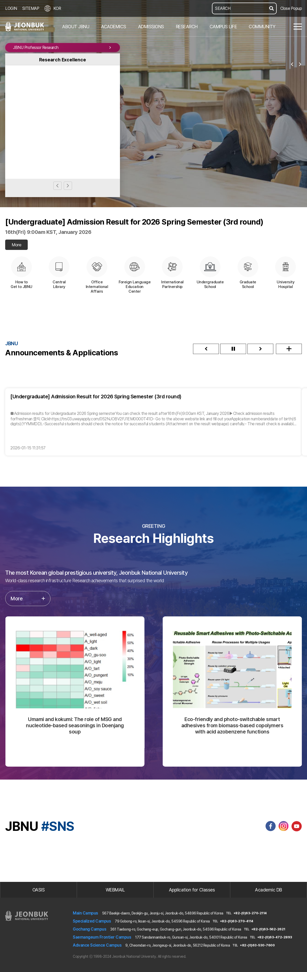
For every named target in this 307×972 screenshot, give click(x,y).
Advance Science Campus (97, 945)
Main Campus (85, 913)
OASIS (38, 889)
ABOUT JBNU (75, 26)
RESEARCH (187, 26)
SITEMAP (30, 8)
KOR (52, 8)
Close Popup (291, 8)
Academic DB (268, 889)
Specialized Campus (92, 921)
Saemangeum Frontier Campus (102, 937)
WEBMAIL (115, 889)
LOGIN (11, 8)
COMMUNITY (262, 26)
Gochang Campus (89, 929)
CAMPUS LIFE (223, 26)
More (16, 244)
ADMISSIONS (151, 26)
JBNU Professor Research (62, 47)
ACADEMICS (113, 26)
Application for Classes (192, 889)
